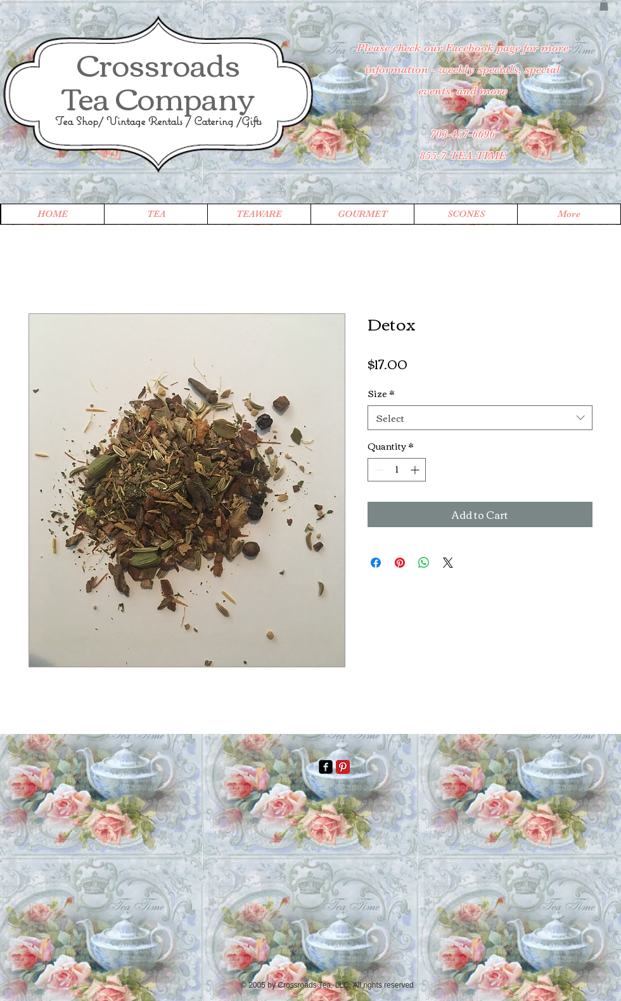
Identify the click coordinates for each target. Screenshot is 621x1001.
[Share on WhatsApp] (424, 562)
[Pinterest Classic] (343, 767)
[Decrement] (377, 470)
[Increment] (416, 470)
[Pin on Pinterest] (399, 562)
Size (381, 394)
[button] (603, 5)
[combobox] (480, 417)
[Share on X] (448, 562)
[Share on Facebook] (375, 562)
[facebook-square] (326, 767)
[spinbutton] (396, 470)
